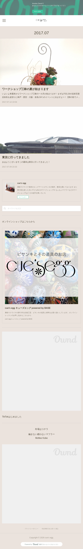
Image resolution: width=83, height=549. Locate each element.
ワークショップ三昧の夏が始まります (25, 89)
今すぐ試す (37, 11)
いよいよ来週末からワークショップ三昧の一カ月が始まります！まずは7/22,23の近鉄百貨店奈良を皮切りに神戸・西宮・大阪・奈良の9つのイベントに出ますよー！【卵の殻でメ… (41, 95)
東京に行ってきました (15, 157)
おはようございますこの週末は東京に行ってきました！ (26, 162)
